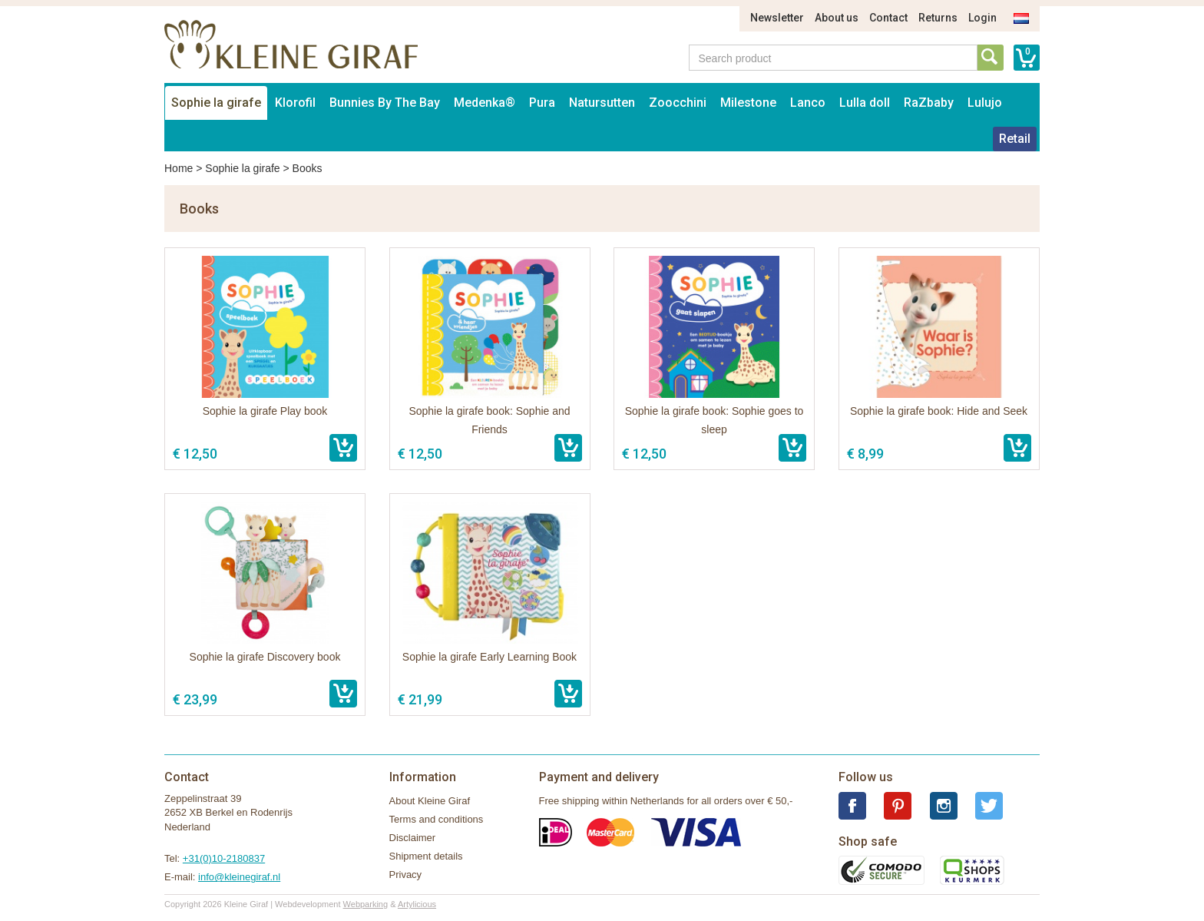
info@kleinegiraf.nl (239, 877)
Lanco (807, 102)
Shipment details (426, 856)
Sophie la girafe (216, 102)
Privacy (405, 874)
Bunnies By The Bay (384, 102)
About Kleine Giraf (430, 801)
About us (836, 18)
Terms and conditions (436, 819)
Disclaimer (412, 837)
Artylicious (417, 904)
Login (982, 18)
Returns (938, 18)
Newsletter (777, 18)
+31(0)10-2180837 (224, 858)
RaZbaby (929, 102)
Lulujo (985, 102)
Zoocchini (677, 102)
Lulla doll (864, 102)
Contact (888, 18)
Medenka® (484, 102)
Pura (542, 102)
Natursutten (602, 102)
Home (178, 168)
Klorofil (295, 102)
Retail (1014, 138)
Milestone (748, 102)
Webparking (366, 904)
